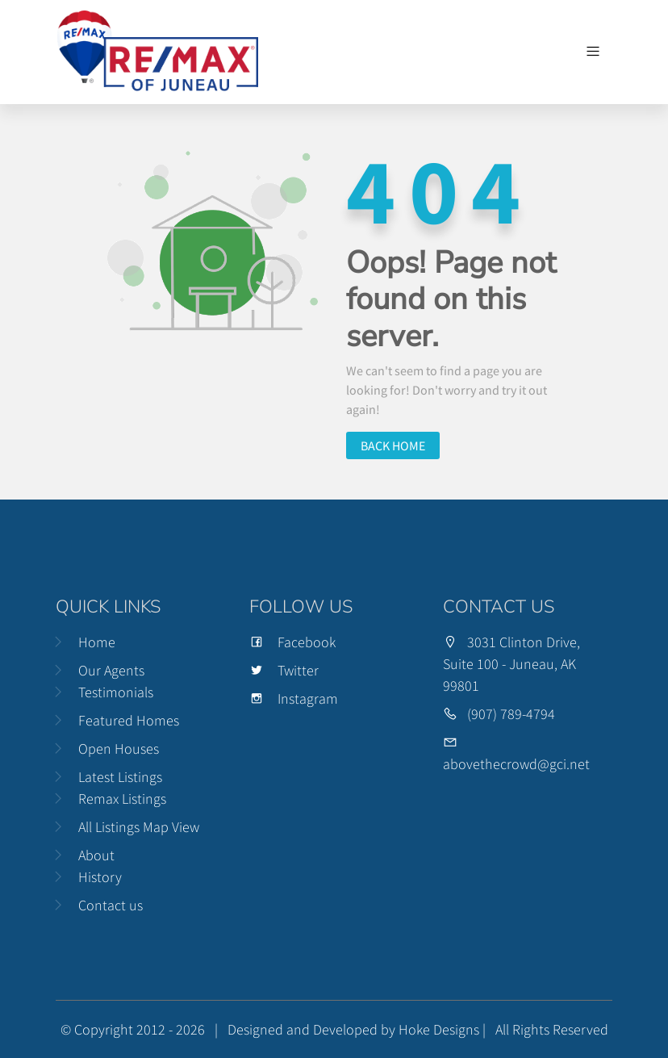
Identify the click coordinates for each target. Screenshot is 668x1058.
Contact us (110, 905)
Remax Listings (122, 798)
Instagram (293, 698)
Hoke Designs (439, 1029)
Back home (393, 445)
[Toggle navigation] (593, 52)
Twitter (284, 670)
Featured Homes (128, 720)
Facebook (292, 642)
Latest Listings (120, 776)
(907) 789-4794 (511, 714)
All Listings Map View (138, 827)
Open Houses (118, 748)
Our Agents (111, 670)
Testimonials (115, 692)
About (96, 855)
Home (96, 642)
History (100, 877)
